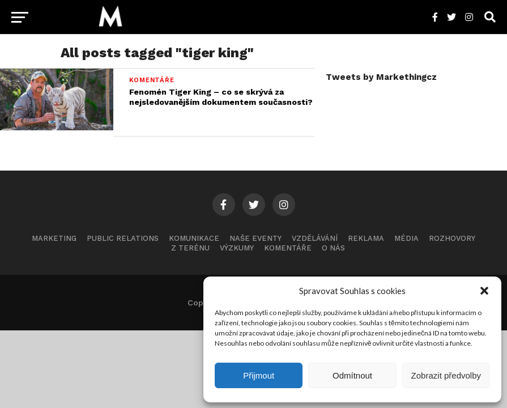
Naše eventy (255, 238)
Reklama (366, 238)
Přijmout (258, 375)
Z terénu (190, 248)
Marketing (54, 238)
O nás (333, 248)
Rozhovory (452, 238)
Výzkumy (237, 248)
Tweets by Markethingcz (381, 77)
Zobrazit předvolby (446, 375)
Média (406, 238)
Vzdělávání (315, 238)
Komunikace (194, 238)
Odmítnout (352, 375)
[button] (484, 290)
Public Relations (123, 238)
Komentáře (288, 248)
